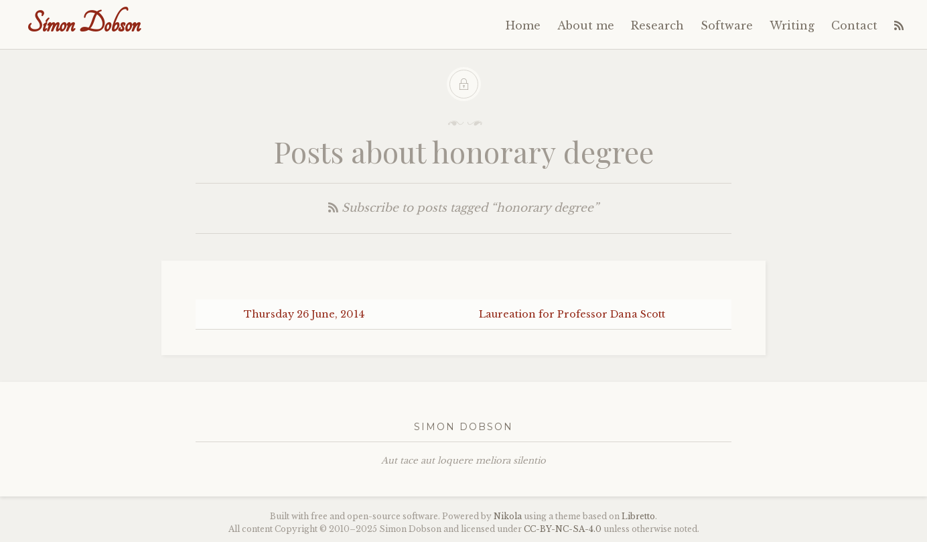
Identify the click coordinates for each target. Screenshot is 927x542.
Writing (792, 25)
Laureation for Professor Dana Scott (572, 314)
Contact (854, 25)
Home (523, 25)
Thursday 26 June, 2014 (304, 314)
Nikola (508, 516)
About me (585, 25)
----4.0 (562, 529)
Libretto (638, 516)
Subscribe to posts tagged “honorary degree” (463, 208)
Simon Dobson (83, 24)
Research (657, 25)
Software (727, 25)
